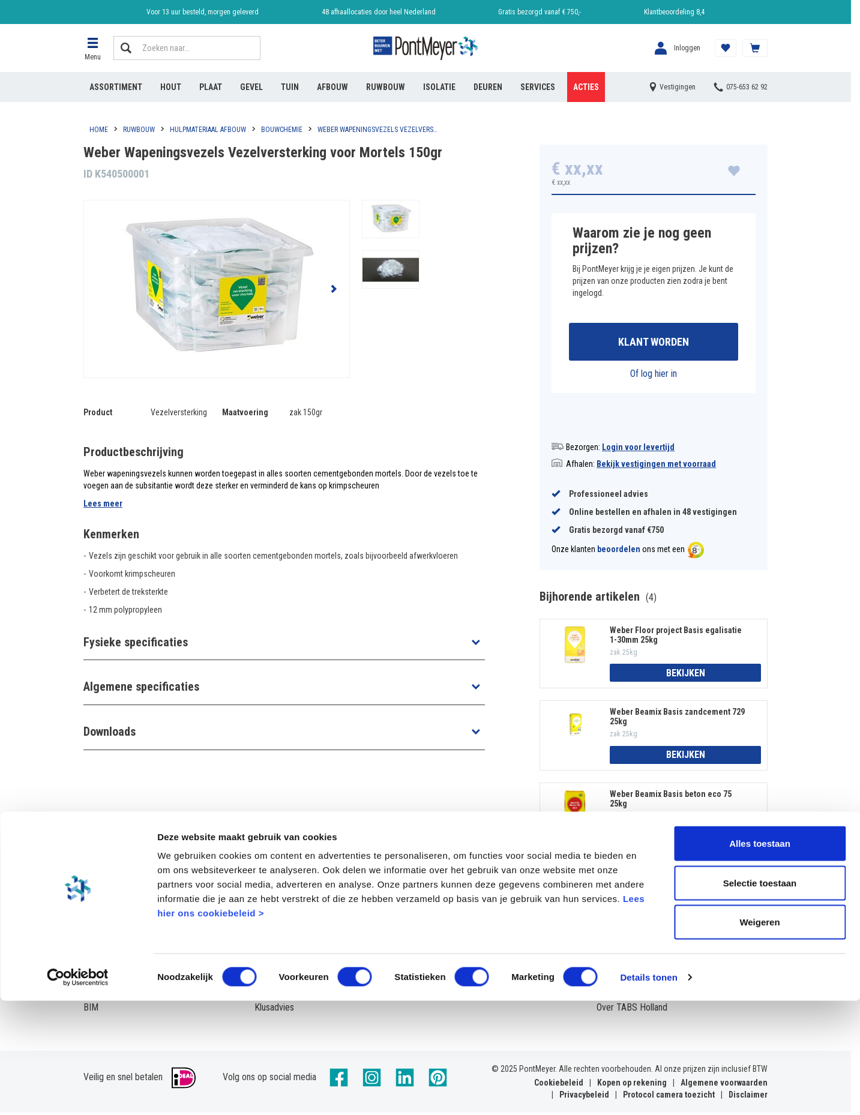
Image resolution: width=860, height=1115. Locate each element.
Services (537, 87)
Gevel (251, 87)
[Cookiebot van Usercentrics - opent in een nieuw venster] (77, 1092)
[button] (92, 48)
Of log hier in (653, 376)
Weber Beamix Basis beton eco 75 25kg (671, 801)
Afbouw (332, 87)
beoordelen (618, 552)
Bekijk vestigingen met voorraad (656, 466)
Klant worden (653, 343)
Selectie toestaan (760, 997)
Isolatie (439, 87)
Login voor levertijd (638, 449)
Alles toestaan (759, 957)
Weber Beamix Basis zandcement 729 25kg (677, 719)
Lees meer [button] (102, 503)
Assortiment (115, 87)
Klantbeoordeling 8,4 (674, 12)
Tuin (290, 87)
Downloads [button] (109, 731)
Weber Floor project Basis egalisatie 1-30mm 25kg (676, 637)
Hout (170, 87)
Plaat (210, 87)
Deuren (488, 87)
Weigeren (759, 1036)
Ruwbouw (385, 87)
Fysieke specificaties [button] (135, 642)
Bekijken (685, 675)
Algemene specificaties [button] (141, 686)
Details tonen (648, 1091)
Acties (586, 87)
